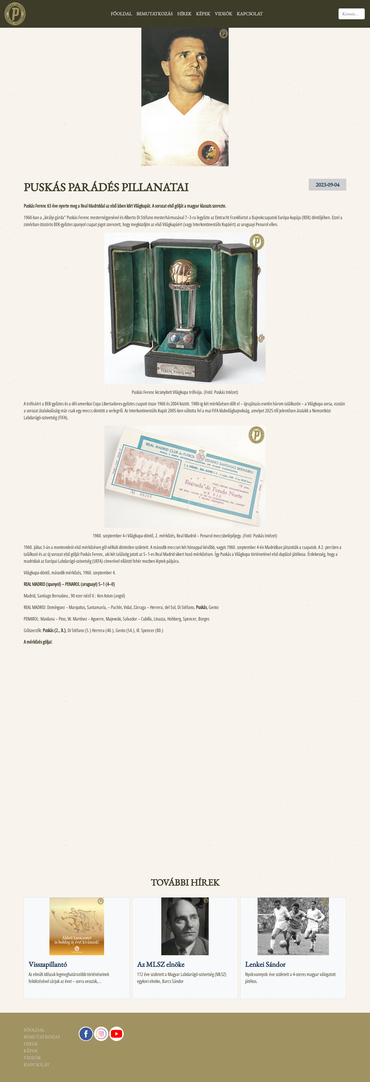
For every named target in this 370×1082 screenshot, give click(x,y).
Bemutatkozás (154, 14)
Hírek (184, 14)
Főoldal (121, 14)
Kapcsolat (250, 14)
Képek (203, 14)
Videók (223, 14)
